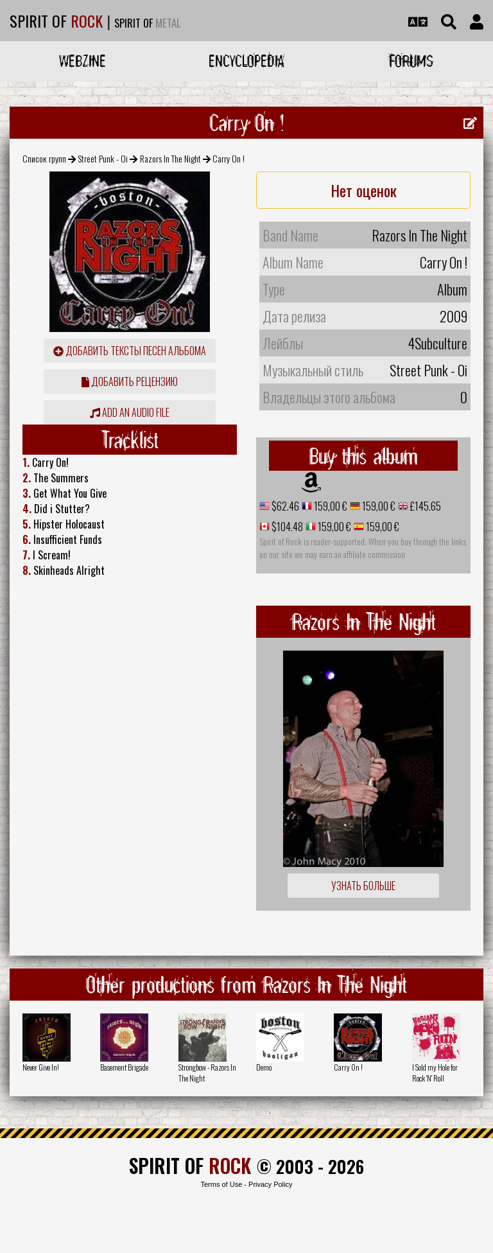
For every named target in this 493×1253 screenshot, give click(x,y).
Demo (264, 1067)
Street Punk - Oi (103, 158)
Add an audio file (129, 412)
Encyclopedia (246, 60)
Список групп (44, 158)
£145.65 (424, 506)
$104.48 (286, 526)
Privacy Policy (270, 1184)
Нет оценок (364, 190)
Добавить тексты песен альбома (129, 350)
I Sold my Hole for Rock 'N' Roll (435, 1072)
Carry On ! (348, 1067)
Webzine (82, 60)
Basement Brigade (124, 1067)
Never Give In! (40, 1067)
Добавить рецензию (130, 381)
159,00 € (329, 506)
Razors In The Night (170, 158)
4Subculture (437, 343)
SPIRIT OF (56, 20)
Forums (411, 60)
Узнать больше (363, 885)
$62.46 (284, 506)
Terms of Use (221, 1184)
